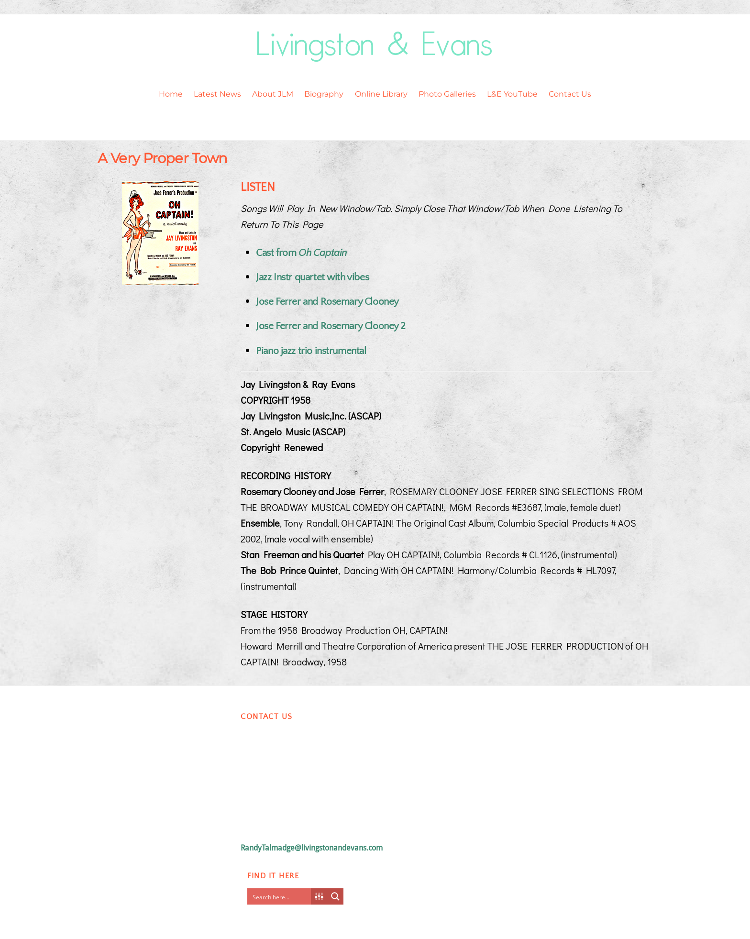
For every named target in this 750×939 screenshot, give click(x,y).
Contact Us (570, 94)
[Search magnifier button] (335, 896)
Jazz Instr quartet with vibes (312, 277)
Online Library (381, 94)
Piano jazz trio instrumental (311, 350)
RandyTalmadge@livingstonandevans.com (312, 847)
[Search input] (281, 896)
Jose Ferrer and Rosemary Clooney (327, 301)
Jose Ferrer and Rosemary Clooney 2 (331, 325)
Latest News (217, 94)
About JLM (272, 94)
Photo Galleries (447, 94)
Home (171, 94)
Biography (323, 94)
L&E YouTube (512, 94)
